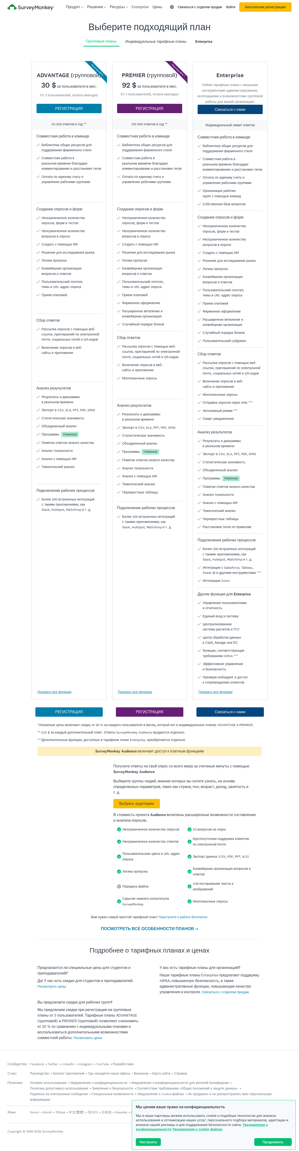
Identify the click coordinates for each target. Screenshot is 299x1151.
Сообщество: (17, 1064)
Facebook (37, 1064)
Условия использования (48, 1083)
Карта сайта (161, 1073)
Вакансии (141, 1073)
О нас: (12, 1073)
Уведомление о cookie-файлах (197, 1129)
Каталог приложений (69, 1073)
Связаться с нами (230, 109)
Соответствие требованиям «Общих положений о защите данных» (187, 1088)
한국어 (93, 1112)
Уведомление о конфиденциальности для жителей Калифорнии (180, 1083)
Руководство (39, 1073)
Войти (230, 7)
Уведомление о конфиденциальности (98, 1083)
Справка (180, 1073)
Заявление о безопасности (112, 1088)
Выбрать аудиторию (136, 803)
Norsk (47, 1112)
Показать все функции (54, 692)
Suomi (34, 1112)
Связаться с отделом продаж (200, 7)
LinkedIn (68, 1064)
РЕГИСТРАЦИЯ (69, 108)
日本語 (106, 1112)
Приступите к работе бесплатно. (183, 917)
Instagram (85, 1064)
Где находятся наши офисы (109, 1073)
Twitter (53, 1064)
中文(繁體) (76, 1112)
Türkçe (60, 1112)
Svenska (121, 1112)
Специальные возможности (112, 1094)
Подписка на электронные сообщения (59, 1094)
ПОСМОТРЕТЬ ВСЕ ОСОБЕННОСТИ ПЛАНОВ (149, 929)
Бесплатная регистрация (265, 7)
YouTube (102, 1064)
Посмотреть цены (51, 986)
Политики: (15, 1083)
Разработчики (123, 1064)
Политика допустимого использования (59, 1088)
